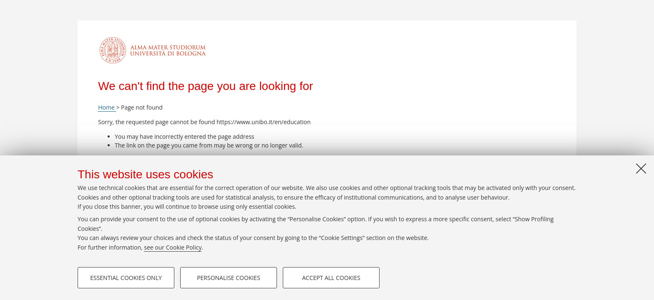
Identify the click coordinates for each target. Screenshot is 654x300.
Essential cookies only (126, 278)
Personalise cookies (228, 278)
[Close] (641, 168)
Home (107, 107)
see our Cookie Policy (172, 247)
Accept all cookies (331, 278)
